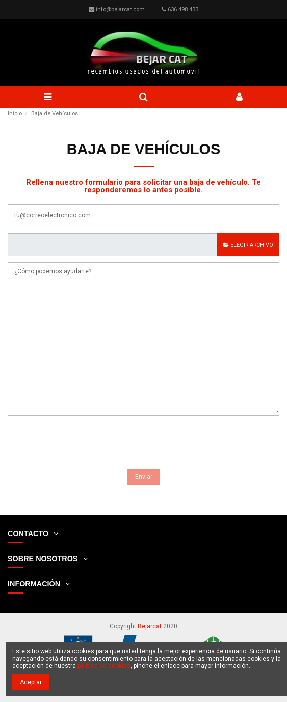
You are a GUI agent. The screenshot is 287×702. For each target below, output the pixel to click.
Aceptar (31, 682)
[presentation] (85, 444)
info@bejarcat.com (120, 9)
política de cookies (104, 665)
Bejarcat (150, 626)
